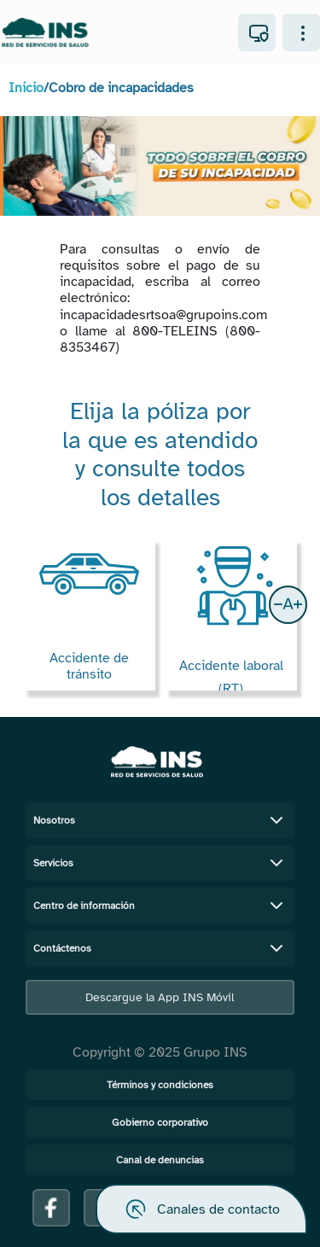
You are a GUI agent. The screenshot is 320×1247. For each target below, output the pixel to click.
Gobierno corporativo (160, 1122)
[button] (288, 605)
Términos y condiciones (160, 1085)
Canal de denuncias (160, 1160)
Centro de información (160, 905)
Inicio (26, 87)
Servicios (160, 863)
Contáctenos (160, 948)
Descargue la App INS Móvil (159, 997)
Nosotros (160, 820)
